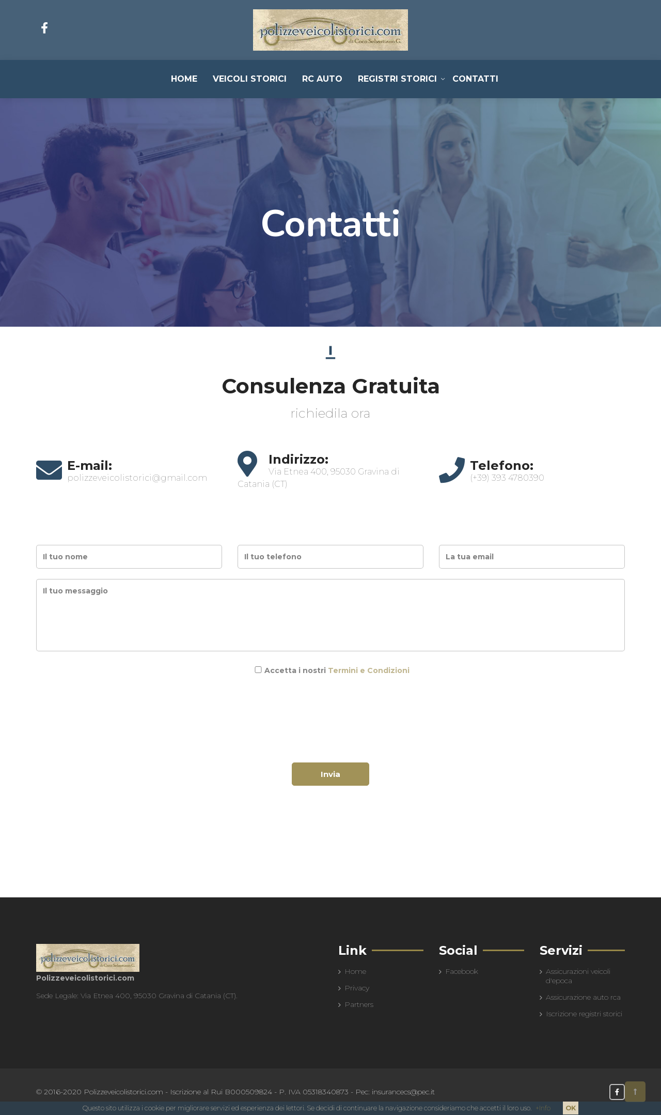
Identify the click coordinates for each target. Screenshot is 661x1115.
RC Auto (322, 79)
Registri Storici (397, 79)
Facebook (461, 971)
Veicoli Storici (250, 79)
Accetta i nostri (337, 670)
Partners (358, 1004)
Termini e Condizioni (369, 670)
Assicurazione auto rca (583, 997)
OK (570, 1108)
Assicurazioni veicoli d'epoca (578, 976)
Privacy (356, 987)
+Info (543, 1108)
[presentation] (330, 709)
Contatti (475, 79)
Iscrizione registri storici (584, 1013)
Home (184, 79)
